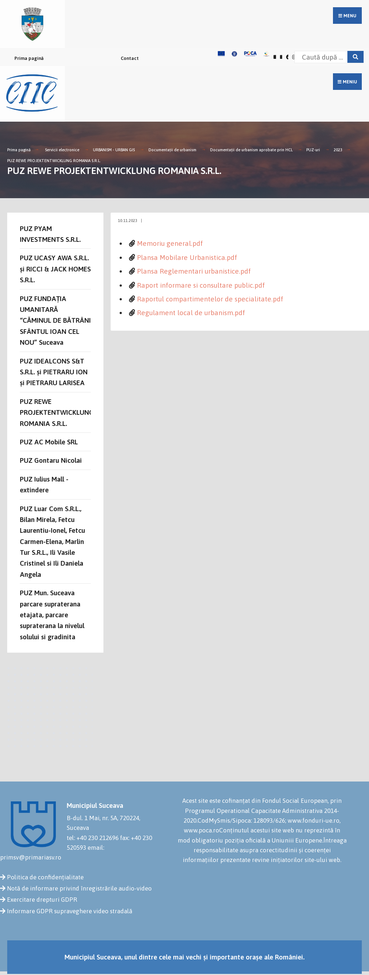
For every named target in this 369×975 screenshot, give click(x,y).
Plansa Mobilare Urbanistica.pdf (187, 257)
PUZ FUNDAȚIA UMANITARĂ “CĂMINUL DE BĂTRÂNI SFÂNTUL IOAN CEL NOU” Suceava (55, 321)
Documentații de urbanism (172, 150)
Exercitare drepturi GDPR (42, 899)
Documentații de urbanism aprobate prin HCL (251, 150)
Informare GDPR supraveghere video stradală (69, 911)
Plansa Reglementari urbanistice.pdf (194, 271)
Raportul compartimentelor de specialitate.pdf (210, 299)
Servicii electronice (62, 150)
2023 (338, 150)
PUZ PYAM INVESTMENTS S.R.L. (50, 234)
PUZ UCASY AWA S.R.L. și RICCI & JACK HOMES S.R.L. (55, 269)
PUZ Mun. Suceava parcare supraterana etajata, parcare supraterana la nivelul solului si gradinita (52, 615)
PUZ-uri (313, 150)
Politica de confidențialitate (45, 877)
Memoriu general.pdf (170, 243)
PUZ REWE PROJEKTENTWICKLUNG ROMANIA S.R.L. (54, 160)
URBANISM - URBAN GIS (114, 150)
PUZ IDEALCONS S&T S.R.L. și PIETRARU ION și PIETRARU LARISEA (54, 372)
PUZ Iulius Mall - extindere (44, 484)
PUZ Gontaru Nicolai (51, 460)
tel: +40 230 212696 (93, 837)
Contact (130, 58)
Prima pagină (29, 58)
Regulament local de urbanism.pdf (191, 313)
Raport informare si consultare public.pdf (201, 285)
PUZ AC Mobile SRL (49, 442)
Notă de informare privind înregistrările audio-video (79, 888)
